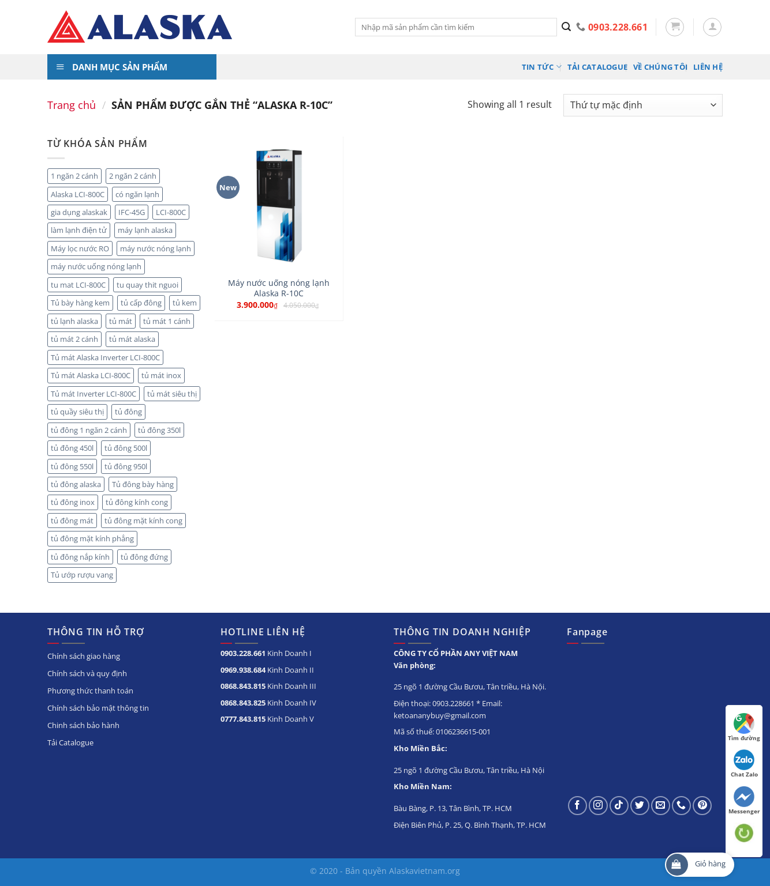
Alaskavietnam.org (424, 870)
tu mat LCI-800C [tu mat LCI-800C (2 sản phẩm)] (78, 285)
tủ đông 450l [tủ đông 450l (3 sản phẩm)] (72, 448)
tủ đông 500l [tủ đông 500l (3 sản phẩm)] (125, 448)
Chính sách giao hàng (83, 656)
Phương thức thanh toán (90, 690)
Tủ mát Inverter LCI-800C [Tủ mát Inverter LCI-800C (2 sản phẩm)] (93, 394)
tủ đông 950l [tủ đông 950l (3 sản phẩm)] (125, 466)
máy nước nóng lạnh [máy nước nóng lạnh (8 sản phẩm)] (155, 248)
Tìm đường (744, 727)
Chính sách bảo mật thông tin (98, 708)
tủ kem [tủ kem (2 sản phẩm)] (185, 302)
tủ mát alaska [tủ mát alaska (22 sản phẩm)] (132, 339)
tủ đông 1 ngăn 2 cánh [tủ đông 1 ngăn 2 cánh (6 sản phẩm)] (89, 430)
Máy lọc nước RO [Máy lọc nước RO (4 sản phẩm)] (80, 248)
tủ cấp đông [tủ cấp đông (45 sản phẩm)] (141, 302)
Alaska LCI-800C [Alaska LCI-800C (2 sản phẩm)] (77, 194)
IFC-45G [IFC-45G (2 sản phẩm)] (131, 212)
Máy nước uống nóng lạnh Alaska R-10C (279, 288)
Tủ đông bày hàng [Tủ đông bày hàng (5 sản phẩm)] (143, 484)
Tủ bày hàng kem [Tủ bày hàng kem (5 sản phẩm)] (80, 302)
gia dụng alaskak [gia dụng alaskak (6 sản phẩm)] (79, 212)
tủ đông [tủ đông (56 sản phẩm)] (128, 411)
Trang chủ (71, 104)
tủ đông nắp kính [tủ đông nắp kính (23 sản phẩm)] (80, 557)
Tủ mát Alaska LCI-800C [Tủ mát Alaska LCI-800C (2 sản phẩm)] (90, 375)
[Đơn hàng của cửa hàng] (643, 105)
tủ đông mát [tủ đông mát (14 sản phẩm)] (72, 520)
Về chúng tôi (660, 67)
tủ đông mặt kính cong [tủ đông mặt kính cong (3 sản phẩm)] (143, 520)
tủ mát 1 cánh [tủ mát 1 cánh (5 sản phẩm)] (166, 321)
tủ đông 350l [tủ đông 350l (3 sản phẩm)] (159, 430)
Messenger (744, 800)
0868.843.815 (243, 686)
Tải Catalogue (597, 67)
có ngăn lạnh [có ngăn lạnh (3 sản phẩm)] (137, 194)
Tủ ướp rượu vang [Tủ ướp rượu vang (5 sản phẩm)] (82, 575)
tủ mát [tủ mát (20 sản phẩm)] (120, 321)
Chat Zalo (744, 763)
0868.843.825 (243, 703)
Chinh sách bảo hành (83, 725)
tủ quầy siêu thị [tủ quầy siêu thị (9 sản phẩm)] (77, 411)
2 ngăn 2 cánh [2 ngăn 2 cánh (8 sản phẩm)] (132, 176)
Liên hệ (708, 67)
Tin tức (542, 66)
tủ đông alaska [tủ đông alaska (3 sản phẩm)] (76, 484)
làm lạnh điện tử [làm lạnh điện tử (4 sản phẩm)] (79, 230)
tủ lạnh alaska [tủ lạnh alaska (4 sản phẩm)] (74, 321)
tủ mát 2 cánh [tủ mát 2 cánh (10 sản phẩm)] (74, 339)
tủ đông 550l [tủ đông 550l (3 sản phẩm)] (72, 466)
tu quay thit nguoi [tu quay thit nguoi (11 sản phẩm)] (147, 285)
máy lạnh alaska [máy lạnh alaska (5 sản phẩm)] (145, 230)
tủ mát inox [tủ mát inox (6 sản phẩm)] (161, 375)
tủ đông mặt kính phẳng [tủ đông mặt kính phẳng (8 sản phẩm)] (92, 538)
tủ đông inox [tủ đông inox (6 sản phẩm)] (73, 502)
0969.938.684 (243, 670)
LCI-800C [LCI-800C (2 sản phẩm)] (171, 212)
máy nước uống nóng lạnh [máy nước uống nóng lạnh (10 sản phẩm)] (96, 266)
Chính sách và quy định (87, 673)
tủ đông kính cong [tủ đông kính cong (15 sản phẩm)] (137, 502)
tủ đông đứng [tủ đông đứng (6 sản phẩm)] (144, 557)
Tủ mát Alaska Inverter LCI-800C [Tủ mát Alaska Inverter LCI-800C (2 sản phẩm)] (105, 357)
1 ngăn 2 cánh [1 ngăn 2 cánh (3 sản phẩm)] (74, 176)
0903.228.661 (243, 653)
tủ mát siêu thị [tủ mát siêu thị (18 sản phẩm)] (172, 394)
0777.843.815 (243, 719)
